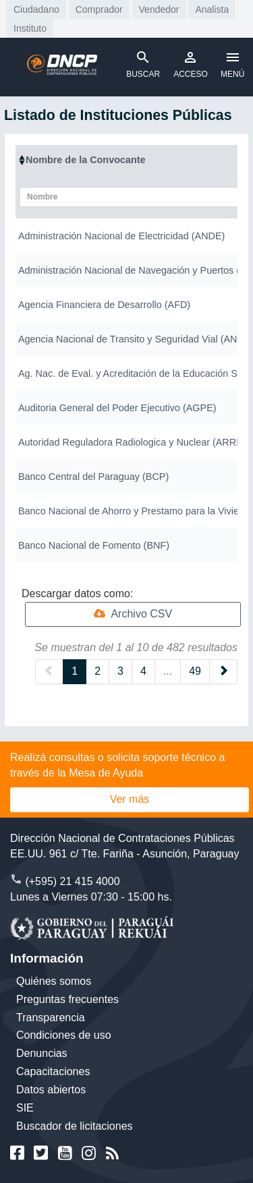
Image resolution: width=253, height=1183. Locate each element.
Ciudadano (36, 9)
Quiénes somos (53, 981)
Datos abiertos (51, 1089)
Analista (212, 9)
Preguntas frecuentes (67, 999)
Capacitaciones (53, 1071)
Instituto (30, 28)
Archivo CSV (133, 613)
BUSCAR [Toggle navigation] (143, 64)
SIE (25, 1108)
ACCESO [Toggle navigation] (190, 64)
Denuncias (41, 1053)
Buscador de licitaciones (74, 1126)
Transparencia (50, 1017)
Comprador (99, 9)
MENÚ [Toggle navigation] (232, 64)
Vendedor (159, 9)
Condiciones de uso (63, 1035)
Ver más (130, 799)
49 (195, 671)
